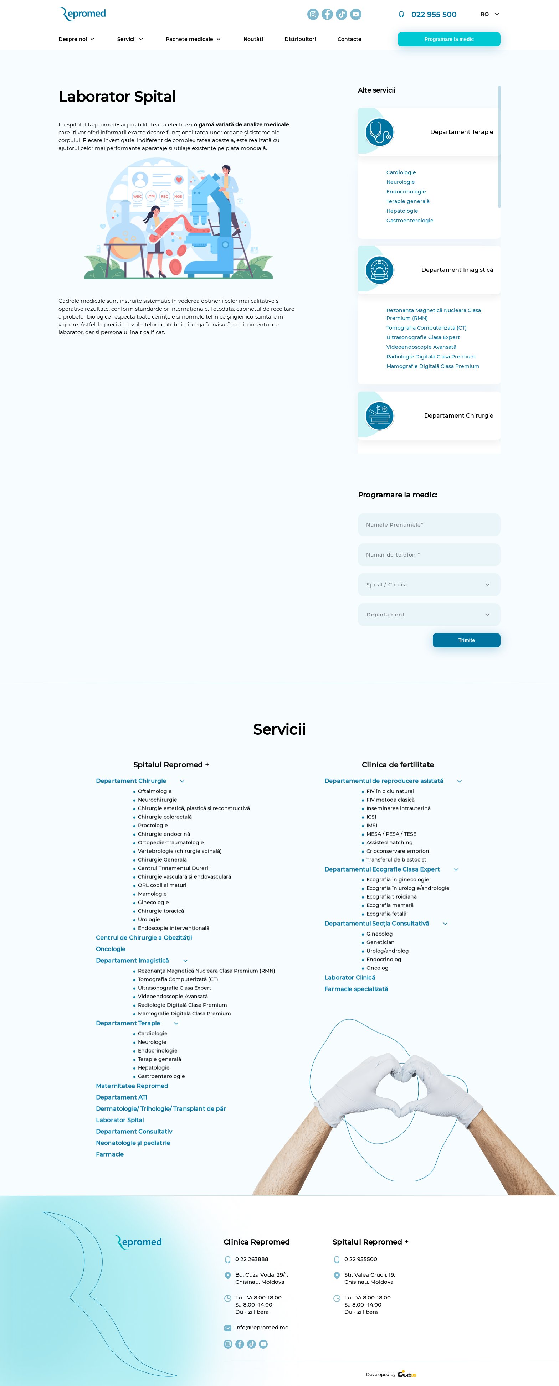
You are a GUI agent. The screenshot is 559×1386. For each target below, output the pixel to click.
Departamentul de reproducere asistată (383, 815)
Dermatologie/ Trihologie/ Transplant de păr (161, 1142)
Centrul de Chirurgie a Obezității (144, 971)
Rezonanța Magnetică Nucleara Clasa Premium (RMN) (433, 314)
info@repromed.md (262, 1327)
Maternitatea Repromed (132, 1120)
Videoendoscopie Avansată (421, 347)
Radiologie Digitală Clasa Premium (431, 356)
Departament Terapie (128, 1057)
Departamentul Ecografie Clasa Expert (382, 903)
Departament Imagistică (132, 994)
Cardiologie (401, 172)
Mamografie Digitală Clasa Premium (432, 366)
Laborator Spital (120, 1154)
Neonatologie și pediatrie (133, 1177)
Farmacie (110, 1188)
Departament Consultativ (134, 1165)
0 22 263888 (251, 1259)
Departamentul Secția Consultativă (376, 957)
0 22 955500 (360, 1259)
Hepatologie (402, 211)
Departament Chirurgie (131, 815)
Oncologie (110, 983)
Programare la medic (449, 39)
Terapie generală (408, 201)
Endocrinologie (406, 191)
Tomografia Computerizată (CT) (426, 328)
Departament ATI (121, 1131)
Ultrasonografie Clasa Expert (423, 337)
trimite (466, 640)
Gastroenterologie (410, 220)
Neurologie (400, 182)
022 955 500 (434, 14)
